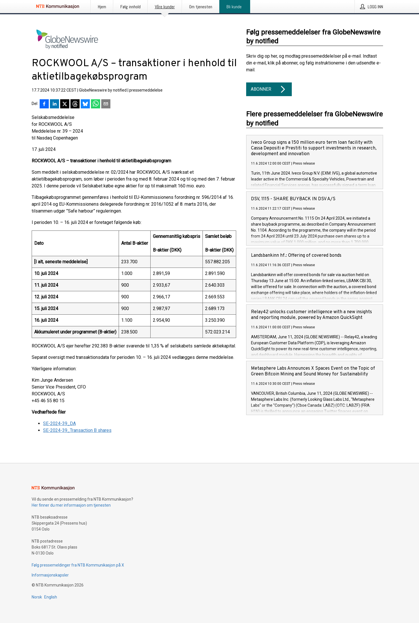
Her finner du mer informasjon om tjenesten (71, 505)
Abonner (269, 89)
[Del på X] (64, 104)
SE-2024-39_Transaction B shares (77, 430)
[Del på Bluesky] (85, 104)
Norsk (37, 597)
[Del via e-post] (105, 104)
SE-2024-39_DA (59, 423)
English (50, 597)
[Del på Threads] (75, 104)
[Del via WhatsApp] (95, 104)
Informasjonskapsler (50, 575)
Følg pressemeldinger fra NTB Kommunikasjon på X (78, 565)
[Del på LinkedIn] (54, 104)
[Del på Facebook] (44, 104)
